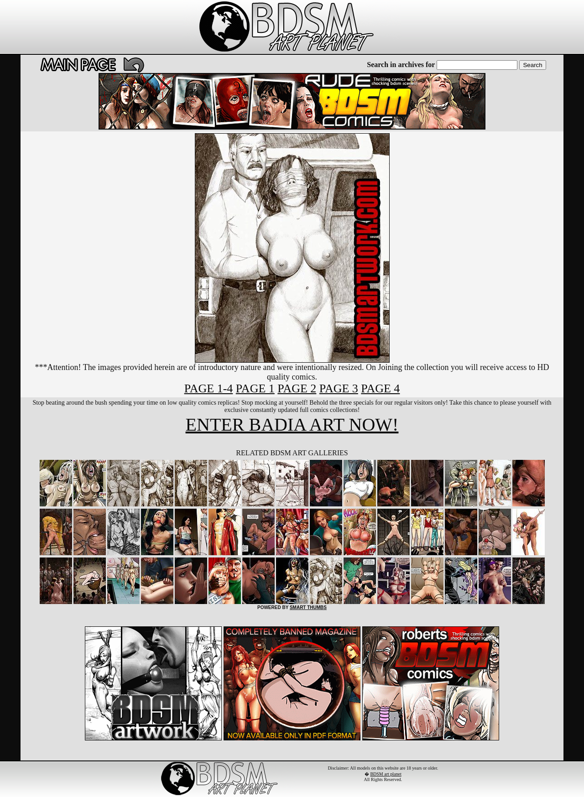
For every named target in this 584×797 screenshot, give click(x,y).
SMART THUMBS (308, 607)
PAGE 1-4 (208, 388)
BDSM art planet (385, 773)
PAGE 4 (380, 388)
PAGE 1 (255, 388)
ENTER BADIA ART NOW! (292, 424)
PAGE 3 (338, 388)
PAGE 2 (296, 388)
